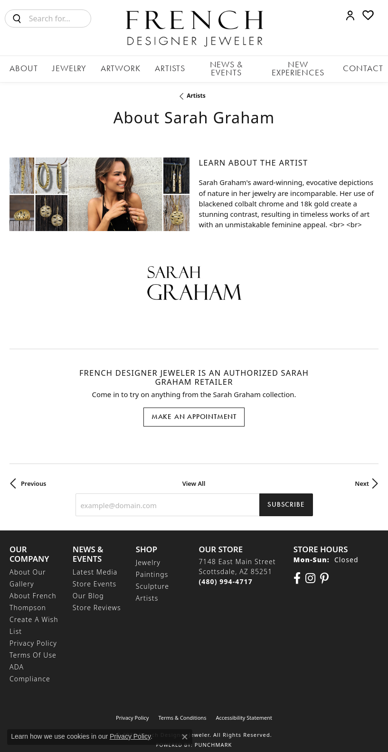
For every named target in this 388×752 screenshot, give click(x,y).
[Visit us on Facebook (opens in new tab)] (297, 570)
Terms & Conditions (182, 709)
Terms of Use (33, 646)
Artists (162, 66)
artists (196, 91)
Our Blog (88, 587)
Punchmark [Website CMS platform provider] (213, 736)
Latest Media (95, 563)
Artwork (121, 66)
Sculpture (152, 577)
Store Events (94, 575)
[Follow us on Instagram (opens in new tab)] (310, 570)
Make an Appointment (194, 408)
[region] (99, 187)
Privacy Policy (33, 635)
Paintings (152, 565)
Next (362, 475)
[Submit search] (17, 18)
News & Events (213, 66)
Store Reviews (97, 599)
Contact (342, 66)
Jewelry (78, 66)
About (41, 66)
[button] (350, 15)
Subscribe (285, 496)
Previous (33, 475)
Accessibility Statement (244, 709)
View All (194, 475)
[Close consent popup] (185, 737)
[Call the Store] (225, 572)
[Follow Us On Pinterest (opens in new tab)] (324, 570)
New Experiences (283, 66)
